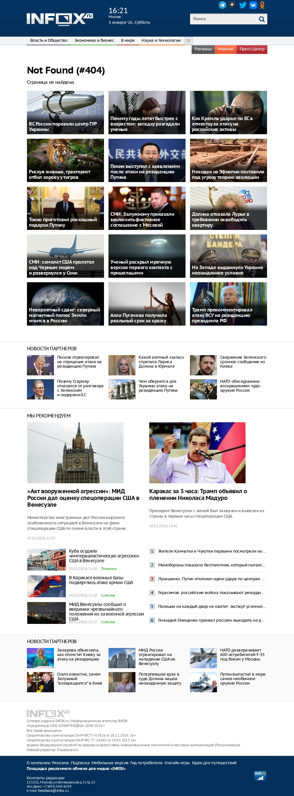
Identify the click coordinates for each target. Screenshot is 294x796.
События (108, 595)
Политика (108, 568)
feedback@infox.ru (53, 790)
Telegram (222, 5)
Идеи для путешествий (214, 762)
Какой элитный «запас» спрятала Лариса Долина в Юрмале (161, 361)
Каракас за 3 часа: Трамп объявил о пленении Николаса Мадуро (198, 495)
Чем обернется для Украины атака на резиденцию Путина (158, 386)
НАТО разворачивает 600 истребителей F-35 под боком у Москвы (242, 654)
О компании (38, 762)
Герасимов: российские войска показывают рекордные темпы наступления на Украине (212, 592)
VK (253, 5)
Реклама (60, 762)
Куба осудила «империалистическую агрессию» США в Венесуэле (104, 556)
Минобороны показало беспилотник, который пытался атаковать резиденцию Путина (212, 565)
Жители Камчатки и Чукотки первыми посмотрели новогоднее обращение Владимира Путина (212, 551)
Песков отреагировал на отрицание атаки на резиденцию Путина (79, 361)
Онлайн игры (177, 762)
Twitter (243, 5)
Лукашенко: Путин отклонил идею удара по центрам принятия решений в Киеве (212, 578)
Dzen (233, 5)
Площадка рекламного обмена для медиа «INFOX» (76, 768)
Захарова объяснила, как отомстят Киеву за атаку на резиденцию (78, 654)
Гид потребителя (146, 762)
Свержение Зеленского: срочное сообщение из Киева (243, 361)
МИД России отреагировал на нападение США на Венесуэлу (157, 656)
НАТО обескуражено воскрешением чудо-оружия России (240, 386)
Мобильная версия (109, 762)
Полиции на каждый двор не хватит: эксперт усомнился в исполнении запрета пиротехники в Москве (212, 606)
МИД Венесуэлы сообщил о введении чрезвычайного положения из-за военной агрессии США (106, 611)
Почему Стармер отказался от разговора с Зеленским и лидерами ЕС (80, 388)
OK (263, 5)
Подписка (80, 762)
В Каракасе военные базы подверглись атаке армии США (101, 580)
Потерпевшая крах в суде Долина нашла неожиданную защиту (160, 678)
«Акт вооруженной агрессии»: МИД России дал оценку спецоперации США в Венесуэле (83, 498)
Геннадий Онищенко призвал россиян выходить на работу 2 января (212, 620)
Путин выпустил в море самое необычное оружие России (242, 678)
